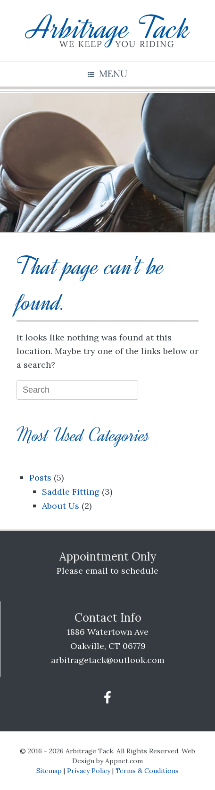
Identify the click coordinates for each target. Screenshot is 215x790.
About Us (60, 505)
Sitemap (49, 770)
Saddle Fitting (70, 491)
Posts (40, 477)
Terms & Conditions (147, 770)
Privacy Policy (88, 770)
